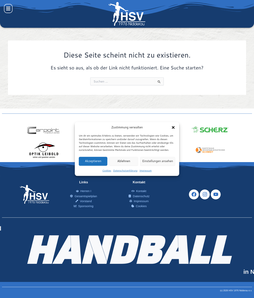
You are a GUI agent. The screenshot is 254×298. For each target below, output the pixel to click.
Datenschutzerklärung (125, 170)
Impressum (146, 170)
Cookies (106, 170)
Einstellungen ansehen (157, 161)
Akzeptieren (93, 161)
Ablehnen (123, 161)
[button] (173, 128)
